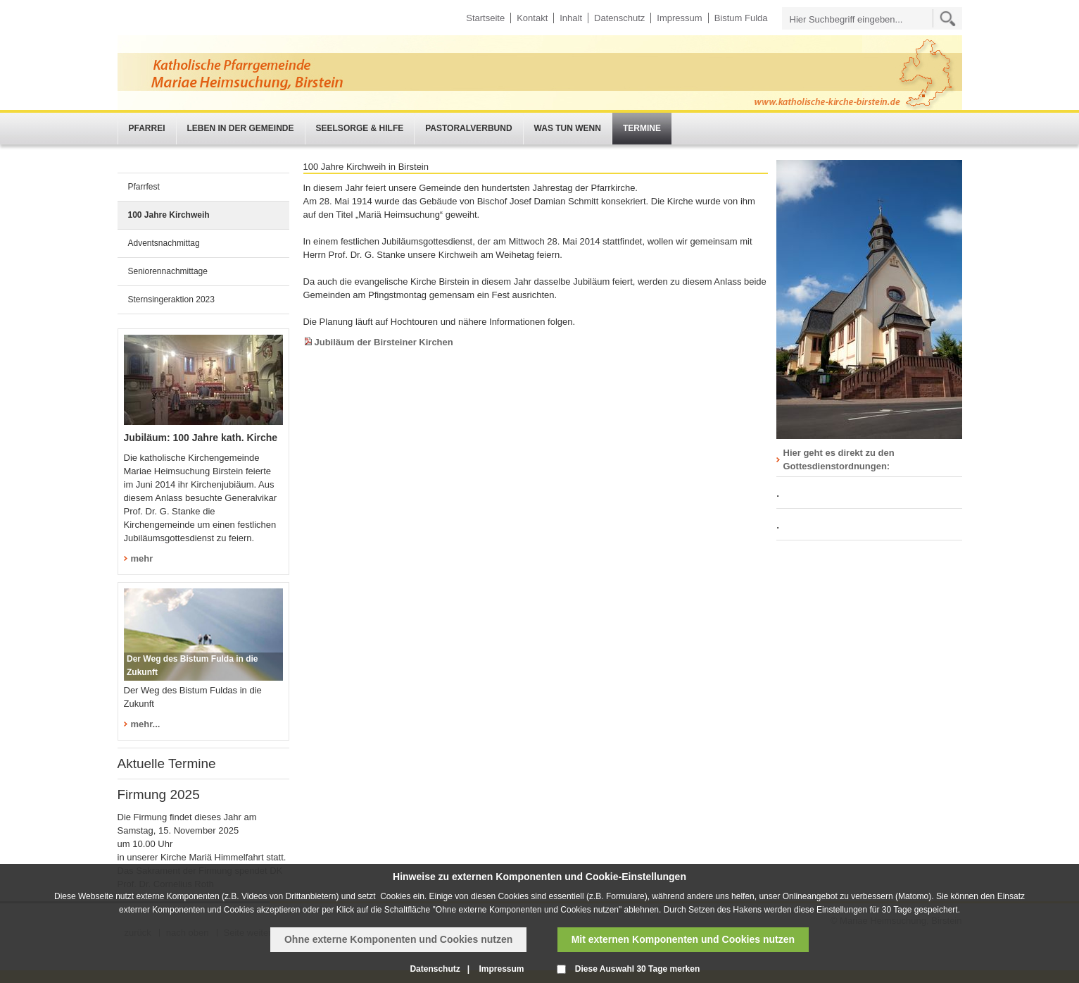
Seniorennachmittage (168, 271)
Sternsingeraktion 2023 (171, 299)
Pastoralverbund (468, 128)
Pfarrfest (144, 187)
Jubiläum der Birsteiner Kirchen (384, 342)
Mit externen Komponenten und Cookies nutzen (683, 939)
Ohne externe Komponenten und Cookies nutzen (398, 939)
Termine (642, 128)
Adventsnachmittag (164, 243)
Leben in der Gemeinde (240, 128)
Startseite (485, 18)
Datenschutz (619, 18)
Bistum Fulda (741, 18)
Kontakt (532, 18)
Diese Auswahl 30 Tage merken (637, 969)
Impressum (679, 18)
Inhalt (571, 18)
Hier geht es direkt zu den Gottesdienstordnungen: (839, 459)
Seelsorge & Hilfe (360, 128)
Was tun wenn (567, 128)
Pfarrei (147, 128)
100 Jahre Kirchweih (169, 215)
